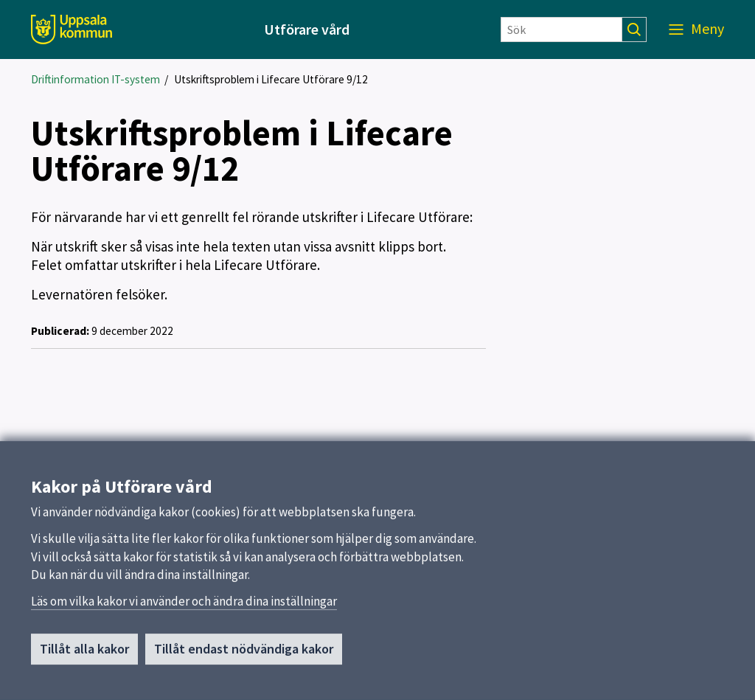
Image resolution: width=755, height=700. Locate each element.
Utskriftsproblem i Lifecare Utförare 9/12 (271, 79)
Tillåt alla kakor (84, 653)
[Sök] (561, 29)
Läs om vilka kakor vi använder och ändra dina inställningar (184, 606)
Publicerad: (60, 331)
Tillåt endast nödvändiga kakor (243, 653)
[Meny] (696, 29)
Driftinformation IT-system (95, 79)
